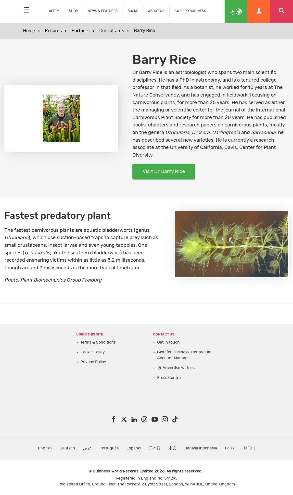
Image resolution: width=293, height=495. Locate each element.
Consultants (111, 31)
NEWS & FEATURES (103, 11)
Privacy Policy (93, 362)
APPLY (54, 11)
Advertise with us (179, 368)
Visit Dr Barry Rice (164, 171)
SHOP (73, 11)
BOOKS (132, 11)
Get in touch (168, 342)
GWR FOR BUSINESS (190, 11)
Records (53, 31)
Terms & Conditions (98, 342)
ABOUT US (156, 11)
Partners (80, 31)
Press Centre (169, 378)
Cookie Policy (92, 352)
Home (29, 31)
